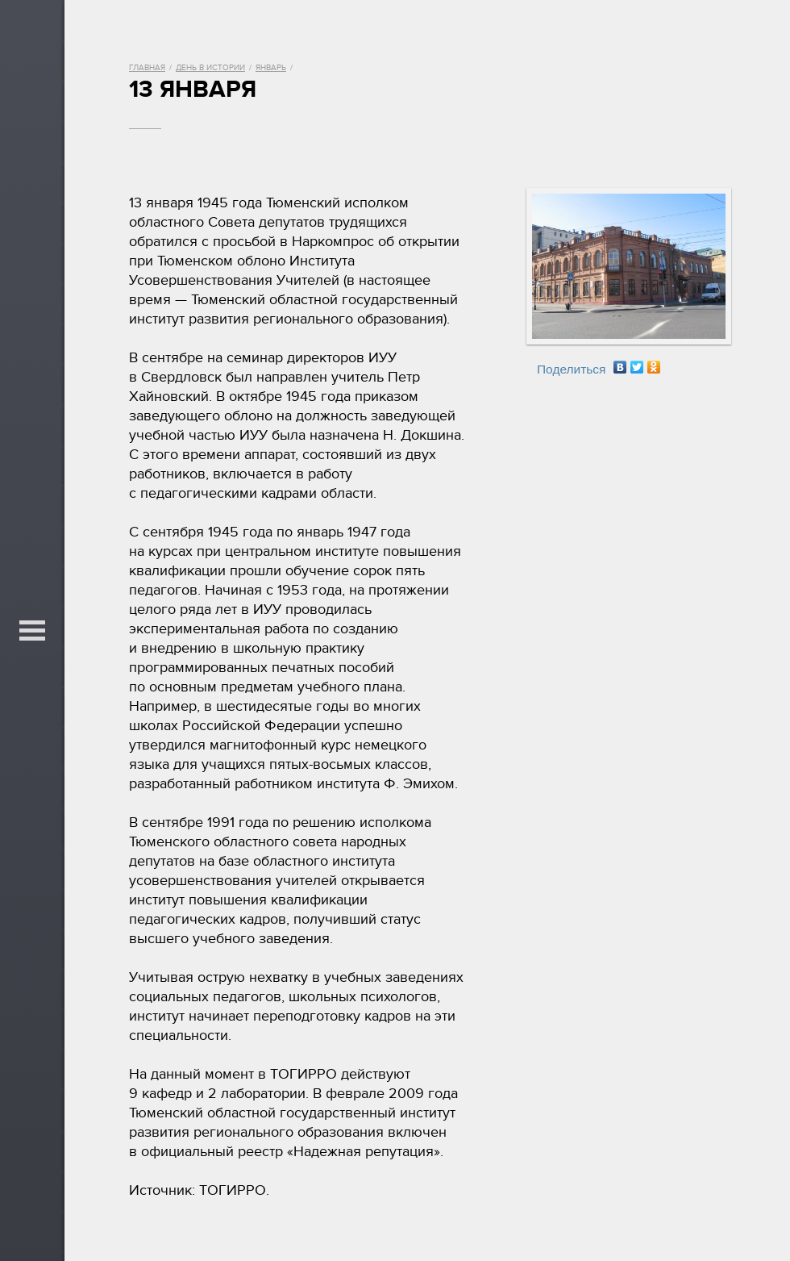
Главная (147, 68)
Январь (271, 68)
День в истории (210, 68)
